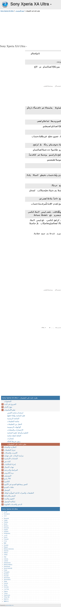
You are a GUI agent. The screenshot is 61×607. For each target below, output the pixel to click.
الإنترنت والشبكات (10, 453)
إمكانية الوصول (9, 501)
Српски (6, 583)
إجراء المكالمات (10, 464)
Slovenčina (7, 577)
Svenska (6, 587)
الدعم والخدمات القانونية (13, 504)
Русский (6, 575)
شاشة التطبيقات (13, 421)
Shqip (5, 581)
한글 (5, 556)
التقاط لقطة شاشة (14, 436)
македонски (7, 562)
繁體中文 (6, 601)
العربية (5, 512)
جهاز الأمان (8, 407)
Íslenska (6, 550)
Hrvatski (6, 545)
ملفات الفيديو (9, 487)
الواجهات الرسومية (14, 427)
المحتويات (7, 401)
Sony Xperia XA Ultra (5, 4)
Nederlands (7, 566)
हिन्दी (5, 543)
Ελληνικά (6, 527)
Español (6, 531)
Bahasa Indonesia (9, 549)
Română (6, 574)
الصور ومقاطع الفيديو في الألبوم (15, 484)
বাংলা (5, 516)
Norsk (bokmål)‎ (8, 568)
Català (5, 520)
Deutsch (6, 526)
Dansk (5, 524)
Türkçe (6, 593)
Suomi (5, 537)
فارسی (5, 535)
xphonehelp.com (9, 605)
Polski (5, 570)
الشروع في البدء (10, 404)
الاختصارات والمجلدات (15, 430)
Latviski (6, 560)
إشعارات (10, 438)
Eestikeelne (7, 533)
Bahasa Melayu (8, 564)
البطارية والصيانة (10, 447)
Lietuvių (6, 559)
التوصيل (7, 490)
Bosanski (6, 518)
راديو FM (7, 479)
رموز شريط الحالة (13, 441)
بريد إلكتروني (9, 473)
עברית (5, 541)
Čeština (6, 522)
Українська (7, 595)
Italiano (6, 552)
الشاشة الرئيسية (13, 418)
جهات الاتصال (9, 467)
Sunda (5, 585)
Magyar (6, 547)
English (6, 529)
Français (6, 539)
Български (7, 514)
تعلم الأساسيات (20, 11)
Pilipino (6, 591)
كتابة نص (7, 461)
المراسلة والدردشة (11, 470)
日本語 (5, 554)
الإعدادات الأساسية (11, 459)
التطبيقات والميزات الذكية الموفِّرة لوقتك (19, 493)
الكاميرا (7, 481)
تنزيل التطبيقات (9, 450)
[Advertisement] (19, 28)
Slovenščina (7, 579)
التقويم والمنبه (9, 499)
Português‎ (6, 572)
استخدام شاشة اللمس (15, 413)
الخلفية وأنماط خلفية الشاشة (17, 433)
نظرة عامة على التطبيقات (16, 444)
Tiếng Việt (6, 597)
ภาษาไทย (6, 589)
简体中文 (6, 599)
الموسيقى (7, 476)
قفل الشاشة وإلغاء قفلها (16, 416)
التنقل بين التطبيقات (14, 424)
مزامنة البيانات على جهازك (14, 456)
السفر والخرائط (9, 496)
